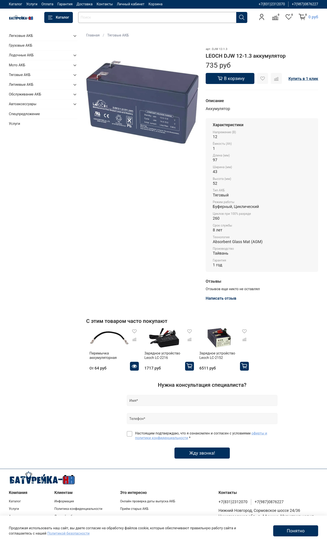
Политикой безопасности (68, 533)
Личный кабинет (131, 4)
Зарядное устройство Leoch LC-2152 (223, 357)
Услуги (31, 4)
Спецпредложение (24, 114)
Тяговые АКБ (118, 35)
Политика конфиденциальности (78, 509)
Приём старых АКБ (134, 509)
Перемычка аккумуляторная (99, 357)
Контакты (105, 4)
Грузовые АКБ (20, 45)
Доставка (85, 4)
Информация (64, 501)
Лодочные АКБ (21, 55)
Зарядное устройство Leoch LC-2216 (163, 357)
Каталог (15, 4)
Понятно (296, 530)
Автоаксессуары (22, 104)
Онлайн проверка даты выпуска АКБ (147, 501)
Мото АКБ (17, 65)
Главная (93, 35)
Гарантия (65, 4)
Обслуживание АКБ (25, 94)
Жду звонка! (202, 455)
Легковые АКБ (21, 36)
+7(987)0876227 (305, 4)
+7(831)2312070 (272, 4)
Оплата (47, 4)
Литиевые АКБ (21, 84)
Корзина (155, 4)
